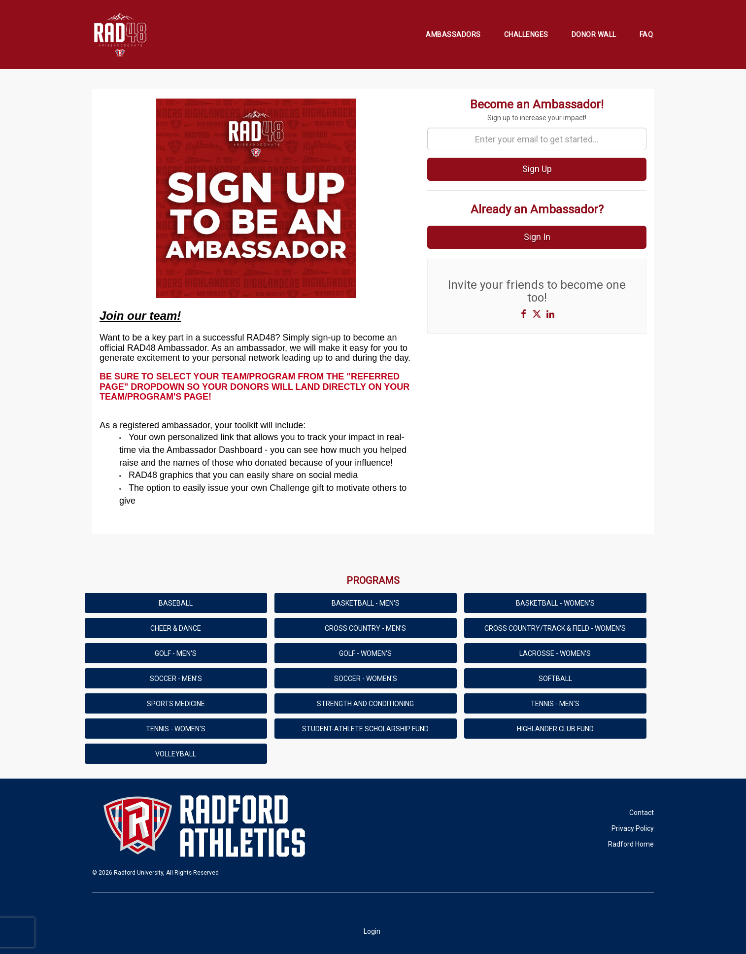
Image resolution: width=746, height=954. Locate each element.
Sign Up (537, 169)
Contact (641, 813)
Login (372, 931)
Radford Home (631, 844)
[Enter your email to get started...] (536, 139)
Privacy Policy (632, 828)
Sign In (537, 237)
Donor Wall (594, 34)
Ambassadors (453, 34)
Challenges (526, 34)
